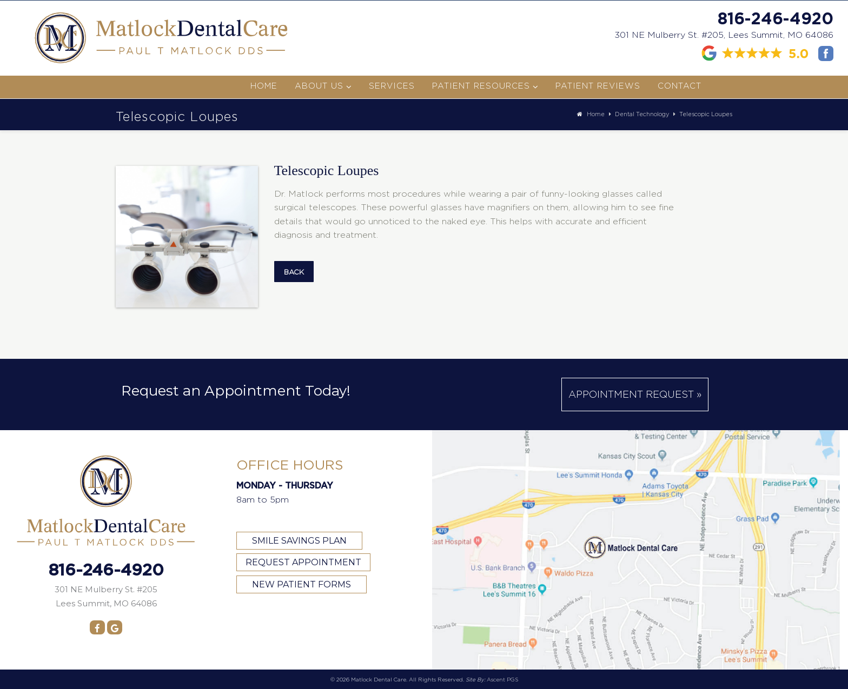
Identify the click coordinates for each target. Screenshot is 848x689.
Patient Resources (481, 86)
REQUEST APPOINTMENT (303, 562)
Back (294, 272)
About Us (319, 86)
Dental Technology (642, 114)
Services (392, 86)
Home (263, 86)
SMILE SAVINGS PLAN (299, 541)
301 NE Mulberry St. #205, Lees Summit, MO (723, 34)
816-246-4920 (775, 18)
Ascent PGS (502, 680)
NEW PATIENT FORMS (301, 584)
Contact (679, 86)
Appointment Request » (634, 394)
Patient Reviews (597, 86)
